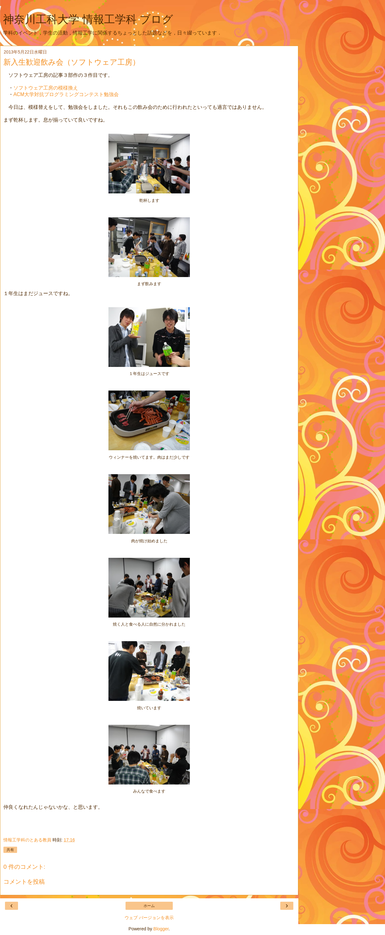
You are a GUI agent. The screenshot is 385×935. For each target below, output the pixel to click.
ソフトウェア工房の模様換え (45, 87)
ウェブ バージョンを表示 (149, 917)
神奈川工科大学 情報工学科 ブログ (88, 19)
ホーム (149, 906)
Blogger (161, 928)
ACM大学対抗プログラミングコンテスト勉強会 (66, 94)
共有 (10, 850)
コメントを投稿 (24, 881)
